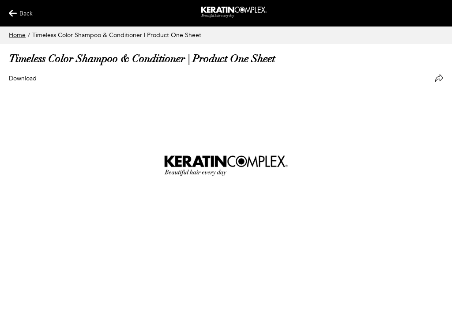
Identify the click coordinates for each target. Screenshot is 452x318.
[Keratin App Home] (234, 15)
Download (23, 78)
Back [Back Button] (17, 13)
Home (17, 35)
